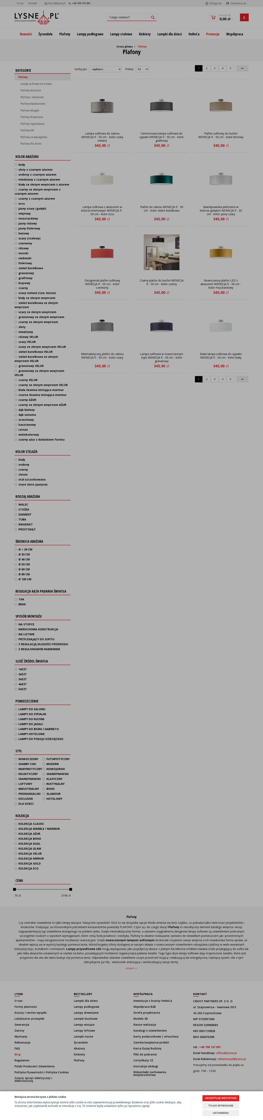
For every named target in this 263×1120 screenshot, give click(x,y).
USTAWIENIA (221, 1112)
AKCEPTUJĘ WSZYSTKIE (220, 1098)
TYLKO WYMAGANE (220, 1105)
